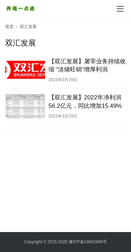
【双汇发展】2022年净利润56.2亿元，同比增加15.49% (85, 101)
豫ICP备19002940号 (88, 241)
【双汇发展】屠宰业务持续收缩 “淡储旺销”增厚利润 (87, 65)
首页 (9, 26)
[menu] (120, 8)
